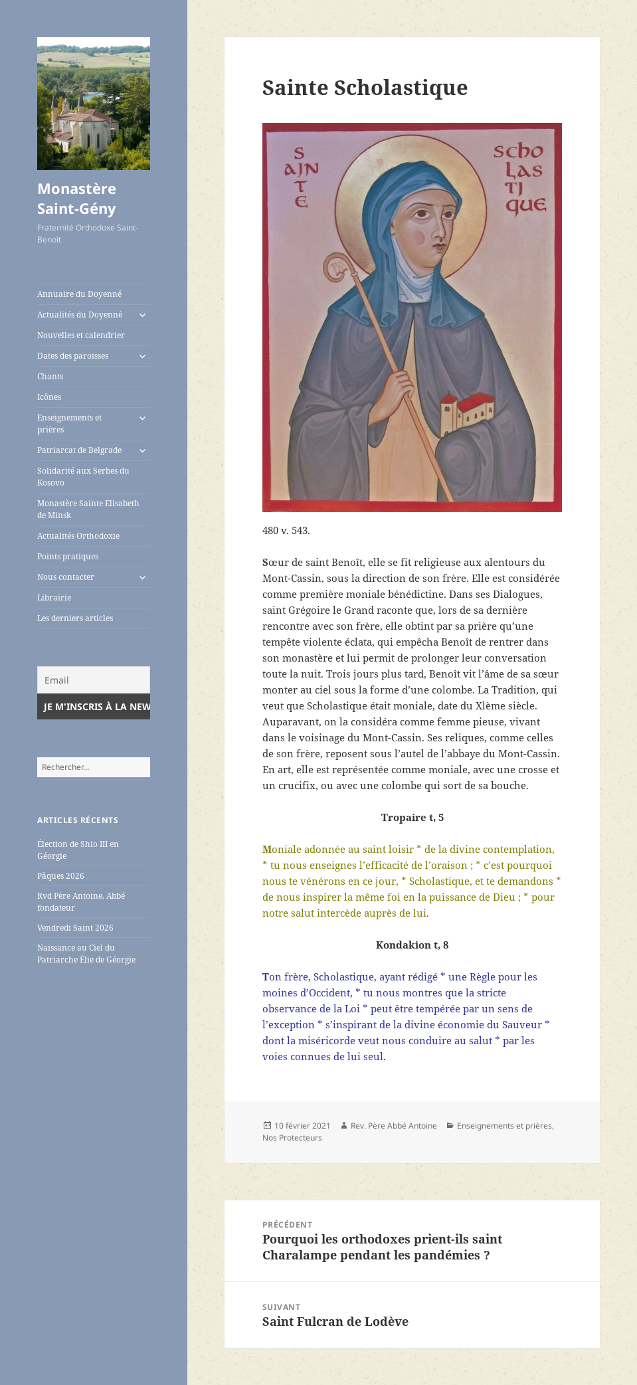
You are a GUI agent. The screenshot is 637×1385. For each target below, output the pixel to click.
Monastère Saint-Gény (76, 198)
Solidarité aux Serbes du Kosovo (83, 476)
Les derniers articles (75, 618)
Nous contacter (65, 577)
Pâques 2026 (60, 875)
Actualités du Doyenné (79, 314)
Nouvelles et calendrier (81, 335)
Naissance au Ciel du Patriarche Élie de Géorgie (86, 953)
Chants (50, 376)
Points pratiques (67, 556)
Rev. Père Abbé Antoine (394, 1125)
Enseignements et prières (69, 423)
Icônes (49, 397)
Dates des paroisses (72, 355)
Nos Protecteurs (292, 1137)
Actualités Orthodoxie (78, 535)
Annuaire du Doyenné (79, 294)
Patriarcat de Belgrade (79, 450)
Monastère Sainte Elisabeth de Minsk (88, 509)
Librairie (54, 597)
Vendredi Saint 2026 (75, 927)
